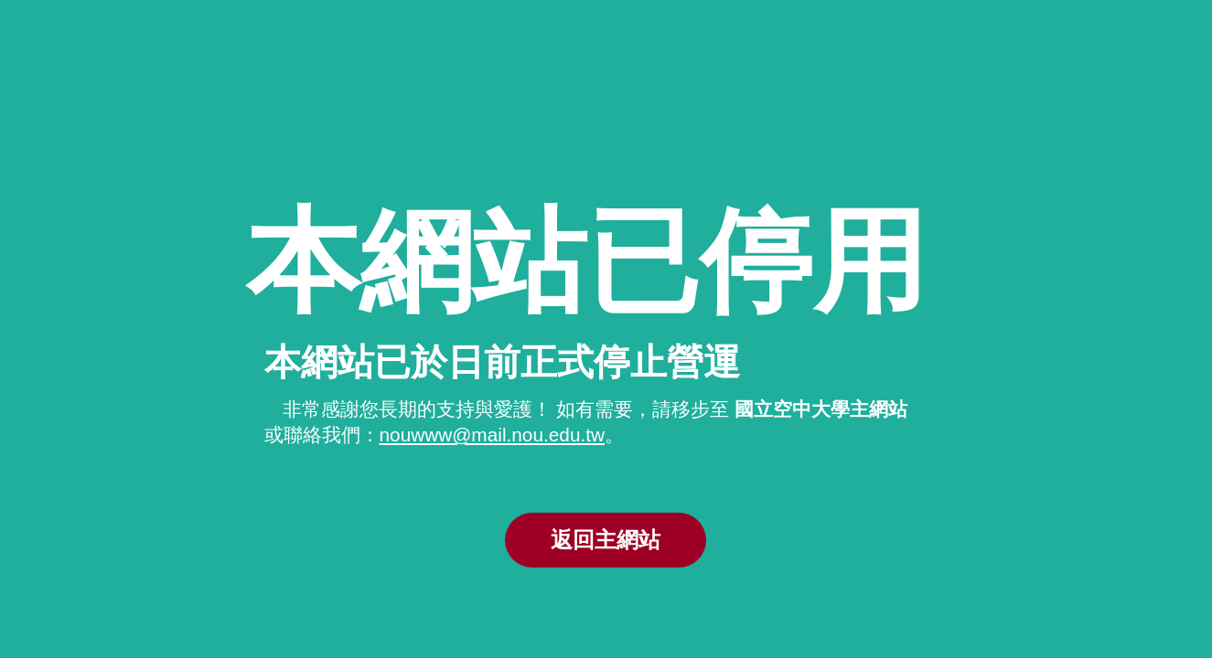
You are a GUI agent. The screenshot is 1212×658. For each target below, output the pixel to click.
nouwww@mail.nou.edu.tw (493, 434)
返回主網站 (605, 539)
